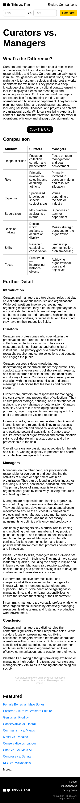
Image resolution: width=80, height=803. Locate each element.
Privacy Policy (70, 790)
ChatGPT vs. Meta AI (17, 750)
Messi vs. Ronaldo (15, 737)
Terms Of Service (68, 786)
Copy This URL (40, 129)
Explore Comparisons (62, 4)
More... (8, 769)
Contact (73, 781)
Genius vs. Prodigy (16, 717)
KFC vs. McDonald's (17, 763)
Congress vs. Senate (17, 756)
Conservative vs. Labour (19, 743)
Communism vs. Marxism (20, 730)
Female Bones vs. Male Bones (23, 704)
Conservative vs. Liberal (19, 724)
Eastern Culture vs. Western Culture (27, 711)
